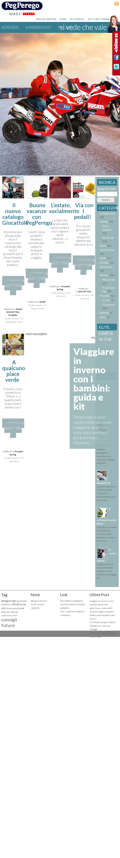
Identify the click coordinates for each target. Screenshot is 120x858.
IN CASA (104, 262)
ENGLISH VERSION (46, 19)
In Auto (106, 300)
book (15, 604)
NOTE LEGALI (37, 604)
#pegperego (9, 600)
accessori (22, 601)
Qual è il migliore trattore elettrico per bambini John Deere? (102, 615)
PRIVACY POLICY (39, 601)
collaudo (14, 612)
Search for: (106, 188)
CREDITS (35, 608)
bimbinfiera (6, 604)
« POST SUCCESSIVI (36, 334)
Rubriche (104, 312)
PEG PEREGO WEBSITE (71, 601)
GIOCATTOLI (12, 312)
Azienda (9, 27)
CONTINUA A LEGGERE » (14, 286)
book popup (12, 608)
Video (103, 317)
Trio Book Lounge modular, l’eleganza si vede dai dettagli (103, 626)
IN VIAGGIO (106, 267)
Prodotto (13, 315)
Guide (103, 258)
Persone (104, 275)
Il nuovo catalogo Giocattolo (15, 214)
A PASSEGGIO (38, 27)
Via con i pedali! (84, 211)
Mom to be (108, 279)
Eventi (19, 309)
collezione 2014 (9, 615)
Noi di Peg (107, 237)
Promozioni (108, 304)
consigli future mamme (9, 625)
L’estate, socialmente (64, 208)
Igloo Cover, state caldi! (101, 608)
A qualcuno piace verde (13, 371)
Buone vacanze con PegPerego (39, 214)
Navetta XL (104, 482)
